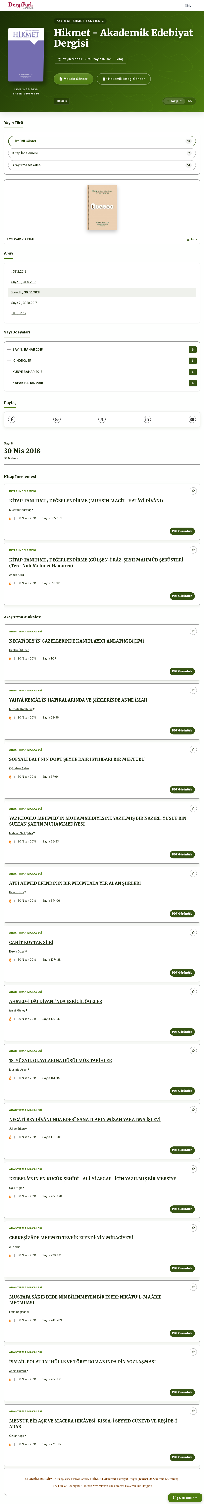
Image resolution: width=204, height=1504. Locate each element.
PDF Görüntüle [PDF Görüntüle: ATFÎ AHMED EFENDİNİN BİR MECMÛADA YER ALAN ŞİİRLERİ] (182, 913)
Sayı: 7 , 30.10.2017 (24, 303)
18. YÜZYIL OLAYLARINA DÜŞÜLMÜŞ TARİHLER (60, 1060)
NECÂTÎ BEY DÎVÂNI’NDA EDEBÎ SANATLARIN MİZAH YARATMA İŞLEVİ (85, 1119)
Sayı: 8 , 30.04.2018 (25, 292)
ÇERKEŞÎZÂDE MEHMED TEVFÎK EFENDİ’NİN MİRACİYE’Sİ (71, 1238)
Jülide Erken (17, 1128)
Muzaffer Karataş (20, 509)
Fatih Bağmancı (19, 1311)
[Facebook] (11, 419)
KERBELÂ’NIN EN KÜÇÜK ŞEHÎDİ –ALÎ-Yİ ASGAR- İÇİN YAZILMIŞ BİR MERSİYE (92, 1179)
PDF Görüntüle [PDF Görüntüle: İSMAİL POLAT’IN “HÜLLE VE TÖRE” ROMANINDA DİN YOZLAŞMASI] (182, 1392)
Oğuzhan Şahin (19, 768)
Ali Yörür (14, 1246)
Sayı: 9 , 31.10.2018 (23, 282)
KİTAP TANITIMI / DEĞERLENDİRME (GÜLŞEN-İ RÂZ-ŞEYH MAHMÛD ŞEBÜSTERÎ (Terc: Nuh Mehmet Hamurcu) (96, 562)
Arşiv (8, 253)
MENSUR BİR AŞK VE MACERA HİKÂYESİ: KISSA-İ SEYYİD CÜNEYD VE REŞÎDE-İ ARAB (93, 1423)
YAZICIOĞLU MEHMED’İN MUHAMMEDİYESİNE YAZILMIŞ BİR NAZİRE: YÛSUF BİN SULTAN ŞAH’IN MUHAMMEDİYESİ (97, 821)
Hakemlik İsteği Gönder (124, 79)
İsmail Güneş (17, 1010)
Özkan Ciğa (16, 1435)
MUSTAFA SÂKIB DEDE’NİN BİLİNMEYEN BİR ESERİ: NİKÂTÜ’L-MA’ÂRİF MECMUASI (85, 1300)
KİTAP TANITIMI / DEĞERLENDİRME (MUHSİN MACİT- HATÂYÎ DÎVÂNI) (86, 500)
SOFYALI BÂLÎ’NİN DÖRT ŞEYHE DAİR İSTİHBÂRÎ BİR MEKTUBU (77, 759)
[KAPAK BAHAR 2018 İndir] (193, 383)
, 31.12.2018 (18, 271)
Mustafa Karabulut (20, 709)
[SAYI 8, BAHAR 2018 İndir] (193, 349)
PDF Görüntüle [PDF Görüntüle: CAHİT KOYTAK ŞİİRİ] (182, 972)
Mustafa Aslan (18, 1069)
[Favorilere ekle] (193, 490)
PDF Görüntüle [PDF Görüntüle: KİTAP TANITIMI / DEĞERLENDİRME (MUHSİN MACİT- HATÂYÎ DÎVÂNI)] (182, 531)
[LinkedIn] (147, 419)
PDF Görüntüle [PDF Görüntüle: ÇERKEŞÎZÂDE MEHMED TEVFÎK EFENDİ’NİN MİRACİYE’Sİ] (182, 1268)
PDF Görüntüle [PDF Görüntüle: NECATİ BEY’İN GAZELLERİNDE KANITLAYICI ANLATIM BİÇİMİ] (182, 671)
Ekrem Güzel (17, 951)
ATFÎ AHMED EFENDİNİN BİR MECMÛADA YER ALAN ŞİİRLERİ (75, 883)
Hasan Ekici (16, 892)
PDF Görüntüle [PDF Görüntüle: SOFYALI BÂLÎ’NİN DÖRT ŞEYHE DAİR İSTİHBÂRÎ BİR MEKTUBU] (182, 789)
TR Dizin (61, 100)
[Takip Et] (174, 101)
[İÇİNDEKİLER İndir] (193, 361)
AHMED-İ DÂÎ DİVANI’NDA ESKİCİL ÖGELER (55, 1001)
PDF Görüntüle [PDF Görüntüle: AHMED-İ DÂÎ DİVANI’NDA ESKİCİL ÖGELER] (182, 1031)
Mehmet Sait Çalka (21, 833)
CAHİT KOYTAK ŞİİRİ (31, 942)
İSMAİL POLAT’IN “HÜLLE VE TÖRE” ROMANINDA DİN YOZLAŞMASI (82, 1361)
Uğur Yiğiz (15, 1187)
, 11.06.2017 (18, 313)
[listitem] (102, 141)
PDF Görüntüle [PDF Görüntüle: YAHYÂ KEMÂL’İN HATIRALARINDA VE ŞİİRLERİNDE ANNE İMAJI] (182, 730)
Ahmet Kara (16, 574)
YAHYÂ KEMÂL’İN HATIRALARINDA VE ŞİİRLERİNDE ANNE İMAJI (78, 700)
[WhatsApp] (57, 419)
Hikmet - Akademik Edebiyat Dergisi (123, 38)
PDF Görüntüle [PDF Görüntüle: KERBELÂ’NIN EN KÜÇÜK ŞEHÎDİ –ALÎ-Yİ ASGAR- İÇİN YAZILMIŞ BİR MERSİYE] (182, 1209)
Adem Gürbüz (17, 1371)
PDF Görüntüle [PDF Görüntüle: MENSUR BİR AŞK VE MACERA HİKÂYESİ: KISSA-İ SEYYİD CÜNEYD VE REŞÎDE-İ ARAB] (182, 1457)
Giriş (188, 5)
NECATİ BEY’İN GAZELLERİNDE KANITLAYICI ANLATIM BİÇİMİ (76, 641)
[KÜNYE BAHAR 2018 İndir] (193, 372)
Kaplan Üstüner (19, 650)
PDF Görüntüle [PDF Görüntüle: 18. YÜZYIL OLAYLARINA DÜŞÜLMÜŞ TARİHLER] (182, 1090)
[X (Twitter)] (102, 419)
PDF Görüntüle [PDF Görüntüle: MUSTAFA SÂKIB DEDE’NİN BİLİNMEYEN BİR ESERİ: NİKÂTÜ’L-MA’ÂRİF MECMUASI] (182, 1333)
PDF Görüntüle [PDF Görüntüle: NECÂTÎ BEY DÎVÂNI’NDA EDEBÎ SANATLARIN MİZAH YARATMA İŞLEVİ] (182, 1150)
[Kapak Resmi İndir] (192, 239)
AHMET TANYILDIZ (88, 21)
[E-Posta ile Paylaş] (192, 419)
